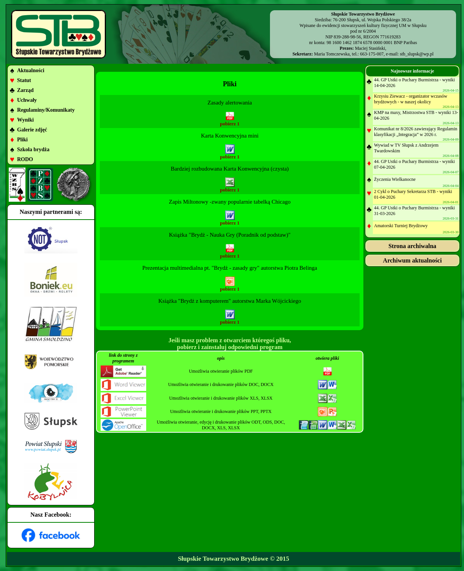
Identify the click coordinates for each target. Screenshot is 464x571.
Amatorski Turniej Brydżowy (401, 225)
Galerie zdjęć (32, 130)
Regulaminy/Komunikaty (46, 110)
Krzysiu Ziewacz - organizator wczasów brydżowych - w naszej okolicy (410, 98)
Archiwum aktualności (412, 260)
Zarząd (25, 90)
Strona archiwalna (412, 246)
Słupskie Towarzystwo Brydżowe (223, 558)
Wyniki (25, 120)
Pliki (22, 139)
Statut (24, 80)
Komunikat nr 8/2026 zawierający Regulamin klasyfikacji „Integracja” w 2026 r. (415, 131)
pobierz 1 (230, 124)
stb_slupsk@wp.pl (417, 54)
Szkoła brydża (33, 149)
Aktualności (30, 70)
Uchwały (27, 100)
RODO (25, 159)
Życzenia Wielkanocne (395, 179)
